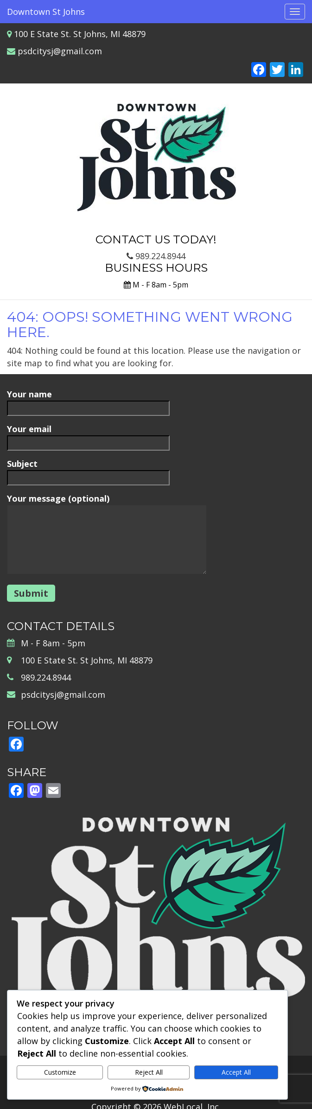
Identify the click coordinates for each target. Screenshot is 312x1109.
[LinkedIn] (296, 70)
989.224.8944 (156, 255)
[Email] (53, 791)
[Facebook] (258, 70)
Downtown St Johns (46, 11)
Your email (88, 435)
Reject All (149, 1072)
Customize (60, 1072)
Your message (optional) (107, 535)
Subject (88, 470)
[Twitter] (277, 70)
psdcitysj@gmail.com (60, 51)
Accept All (236, 1072)
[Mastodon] (34, 791)
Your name (88, 401)
